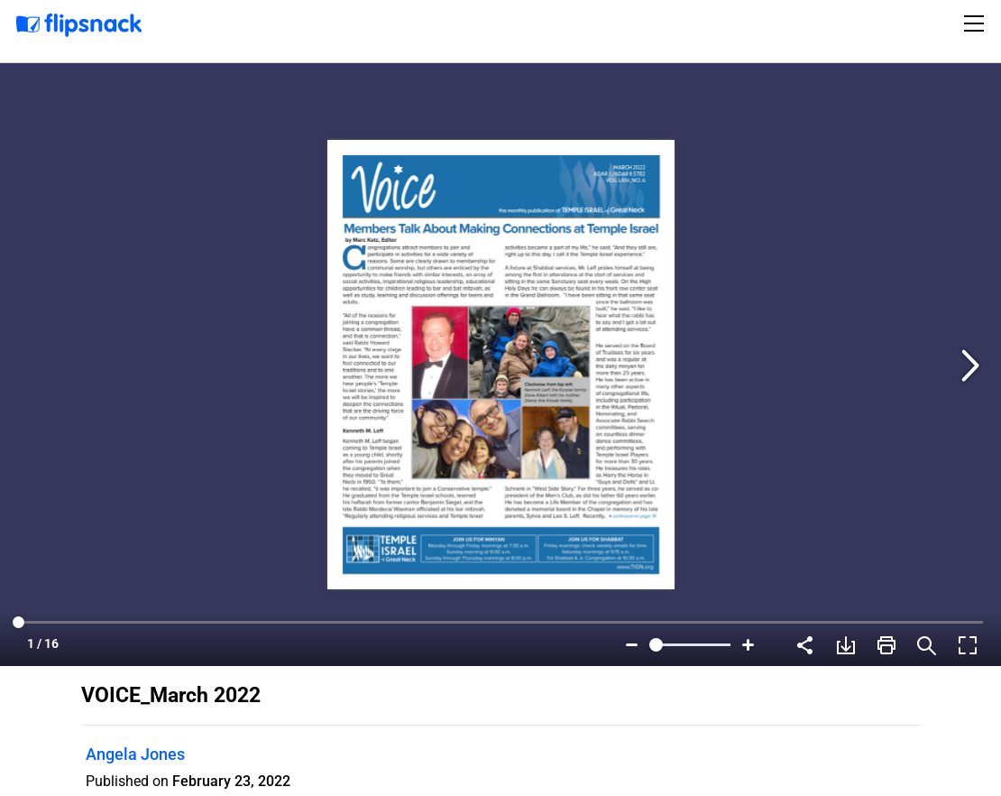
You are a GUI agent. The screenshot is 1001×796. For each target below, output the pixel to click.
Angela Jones (135, 754)
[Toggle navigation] (976, 23)
